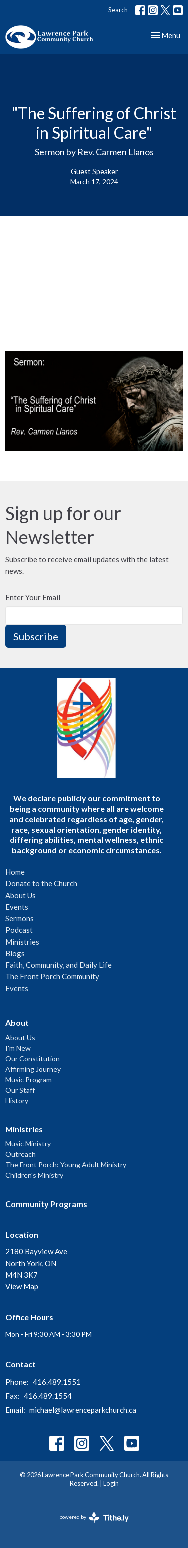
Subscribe (35, 636)
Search (118, 10)
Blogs (15, 953)
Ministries (22, 941)
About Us (20, 895)
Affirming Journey (33, 1069)
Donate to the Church (41, 883)
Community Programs (46, 1204)
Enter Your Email (32, 597)
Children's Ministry (34, 1175)
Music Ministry (28, 1143)
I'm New (18, 1048)
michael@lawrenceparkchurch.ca (82, 1409)
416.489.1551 (57, 1381)
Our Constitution (32, 1058)
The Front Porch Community (52, 976)
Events (16, 906)
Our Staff (20, 1090)
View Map (21, 1286)
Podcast (19, 929)
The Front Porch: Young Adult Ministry (65, 1164)
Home (15, 871)
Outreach (20, 1154)
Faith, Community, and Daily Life (58, 964)
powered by (94, 1517)
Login (111, 1483)
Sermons (19, 918)
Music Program (28, 1079)
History (16, 1100)
